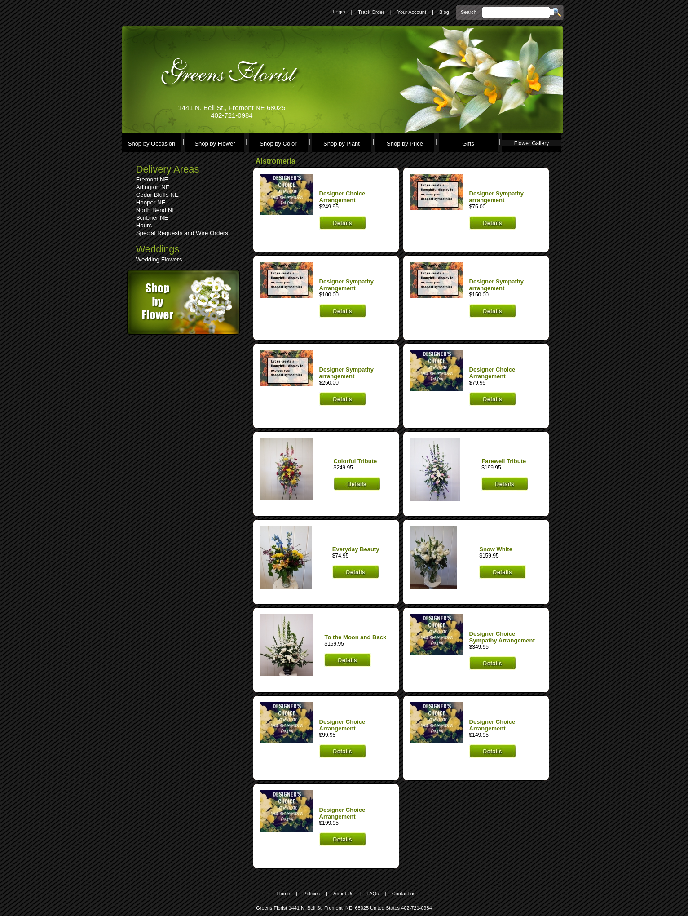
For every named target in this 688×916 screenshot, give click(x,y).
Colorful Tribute (355, 461)
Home (283, 893)
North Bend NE (156, 210)
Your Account (411, 12)
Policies (311, 893)
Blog (444, 12)
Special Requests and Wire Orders (182, 233)
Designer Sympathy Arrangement (346, 285)
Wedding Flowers (159, 259)
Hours (144, 225)
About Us (343, 893)
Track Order (371, 12)
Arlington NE (153, 187)
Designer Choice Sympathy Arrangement (502, 637)
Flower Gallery (531, 143)
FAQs (372, 893)
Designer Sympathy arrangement (496, 197)
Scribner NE (152, 217)
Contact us (404, 893)
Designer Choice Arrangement (342, 197)
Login (339, 11)
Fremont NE (152, 179)
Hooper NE (151, 202)
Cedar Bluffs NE (157, 194)
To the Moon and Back (355, 637)
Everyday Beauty (355, 549)
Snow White (495, 549)
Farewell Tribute (503, 461)
